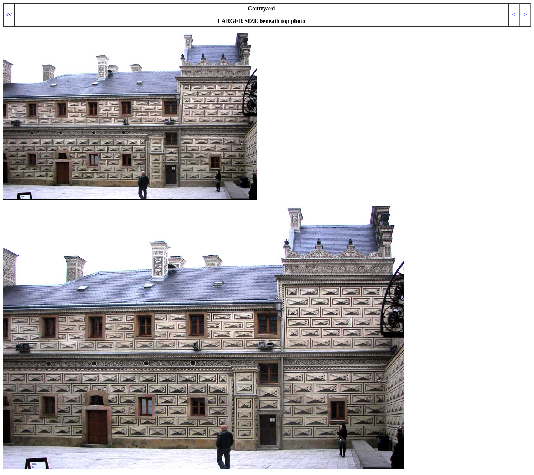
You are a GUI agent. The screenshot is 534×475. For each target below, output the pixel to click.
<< (9, 15)
